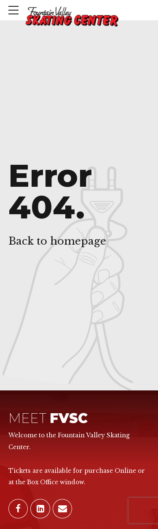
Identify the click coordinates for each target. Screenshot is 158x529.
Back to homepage (57, 241)
